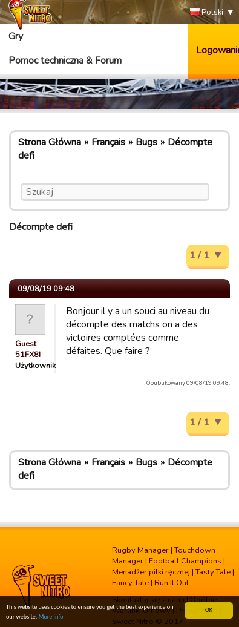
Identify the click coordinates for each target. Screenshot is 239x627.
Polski (206, 12)
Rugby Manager (140, 550)
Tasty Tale (213, 571)
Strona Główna (49, 142)
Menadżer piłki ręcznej (151, 571)
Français (108, 142)
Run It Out (171, 582)
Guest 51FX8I (28, 349)
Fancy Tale (130, 582)
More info (51, 617)
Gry (15, 36)
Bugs (146, 142)
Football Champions (185, 561)
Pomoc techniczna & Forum (65, 60)
